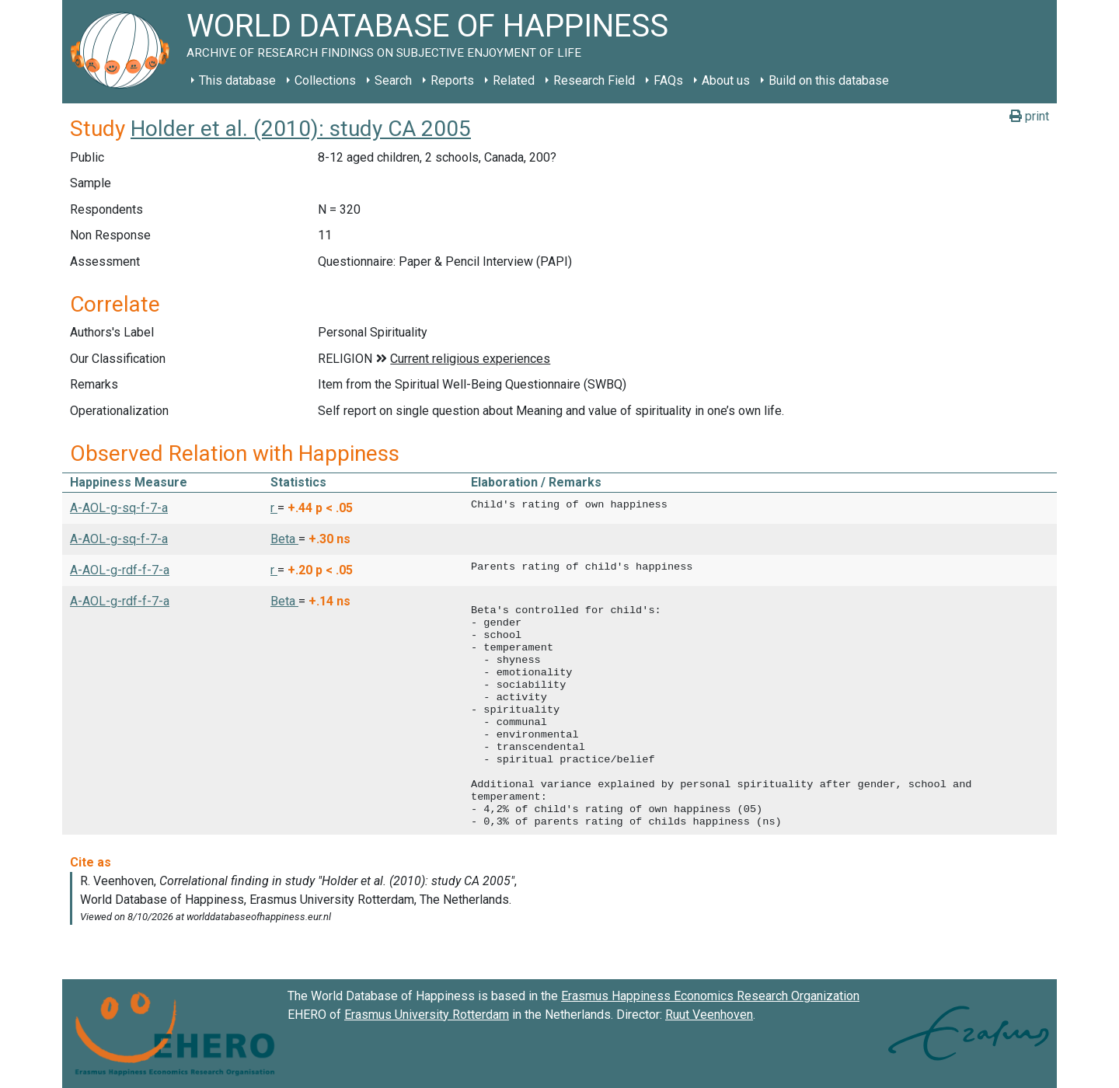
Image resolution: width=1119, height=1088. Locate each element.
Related (514, 80)
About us (726, 80)
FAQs (668, 80)
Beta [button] (284, 539)
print (1029, 116)
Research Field (594, 80)
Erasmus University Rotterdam (426, 1014)
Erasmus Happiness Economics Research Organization (710, 996)
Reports (452, 80)
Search (393, 80)
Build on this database (829, 80)
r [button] (273, 507)
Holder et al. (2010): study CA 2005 (301, 128)
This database (237, 80)
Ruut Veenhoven (709, 1014)
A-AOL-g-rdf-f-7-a (119, 570)
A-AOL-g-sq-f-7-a (119, 507)
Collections (325, 80)
